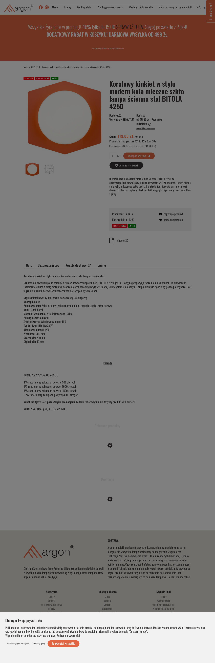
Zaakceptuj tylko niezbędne (18, 643)
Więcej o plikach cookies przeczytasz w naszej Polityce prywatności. (42, 635)
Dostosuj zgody (39, 643)
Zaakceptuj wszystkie (63, 643)
